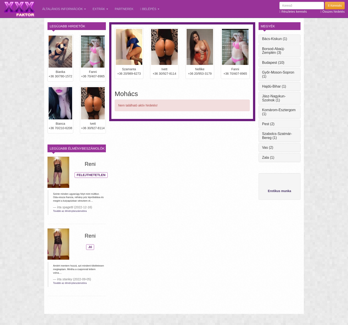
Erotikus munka (279, 191)
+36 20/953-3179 (200, 73)
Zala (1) (268, 157)
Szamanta (129, 69)
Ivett (93, 123)
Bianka (60, 72)
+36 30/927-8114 (93, 128)
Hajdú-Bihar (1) (274, 86)
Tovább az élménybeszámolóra (70, 211)
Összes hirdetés (332, 11)
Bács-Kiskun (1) (274, 39)
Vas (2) (267, 147)
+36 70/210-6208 (60, 128)
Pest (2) (268, 124)
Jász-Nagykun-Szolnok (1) (274, 98)
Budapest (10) (273, 62)
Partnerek (124, 9)
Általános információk (64, 9)
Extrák (100, 9)
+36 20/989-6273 (129, 73)
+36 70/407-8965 (93, 76)
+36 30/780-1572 (60, 76)
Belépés (149, 9)
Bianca (60, 123)
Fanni (93, 72)
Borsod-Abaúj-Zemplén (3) (273, 51)
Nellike (199, 69)
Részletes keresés (293, 11)
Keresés (335, 5)
